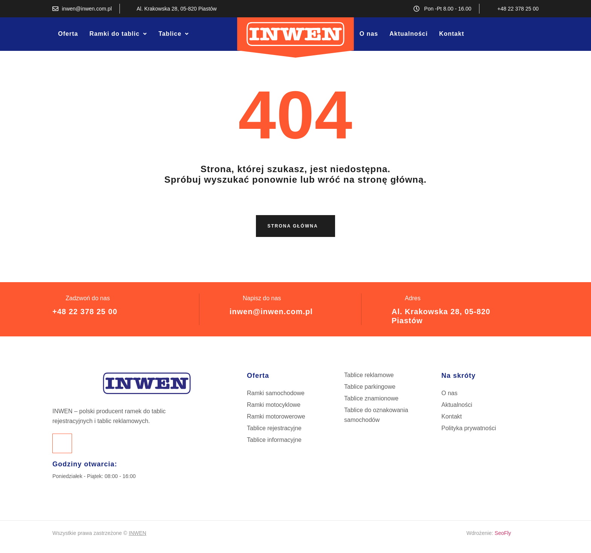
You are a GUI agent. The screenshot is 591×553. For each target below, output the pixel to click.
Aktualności (408, 34)
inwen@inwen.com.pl (271, 311)
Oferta (68, 34)
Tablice (173, 34)
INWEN (138, 533)
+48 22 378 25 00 (84, 311)
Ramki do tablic (118, 34)
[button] (118, 34)
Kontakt (451, 34)
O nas (369, 34)
